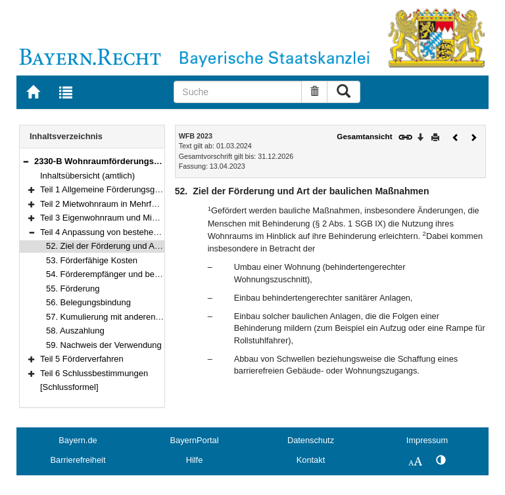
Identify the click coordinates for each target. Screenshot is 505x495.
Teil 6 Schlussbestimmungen (94, 373)
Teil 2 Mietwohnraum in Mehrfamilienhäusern (124, 204)
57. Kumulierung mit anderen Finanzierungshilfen (138, 317)
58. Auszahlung (75, 330)
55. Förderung (72, 288)
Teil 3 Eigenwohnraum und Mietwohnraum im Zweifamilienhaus (159, 218)
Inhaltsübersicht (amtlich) (87, 176)
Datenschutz (310, 440)
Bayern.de (78, 440)
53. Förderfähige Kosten (91, 260)
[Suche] (238, 92)
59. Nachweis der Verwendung (104, 345)
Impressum (427, 440)
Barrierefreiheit (78, 460)
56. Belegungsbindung (88, 302)
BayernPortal (194, 440)
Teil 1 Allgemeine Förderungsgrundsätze (116, 189)
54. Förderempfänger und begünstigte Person (132, 274)
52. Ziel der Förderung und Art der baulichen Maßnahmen (155, 246)
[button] (25, 161)
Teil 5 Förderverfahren (82, 359)
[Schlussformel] (69, 387)
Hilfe (194, 460)
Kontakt (311, 460)
